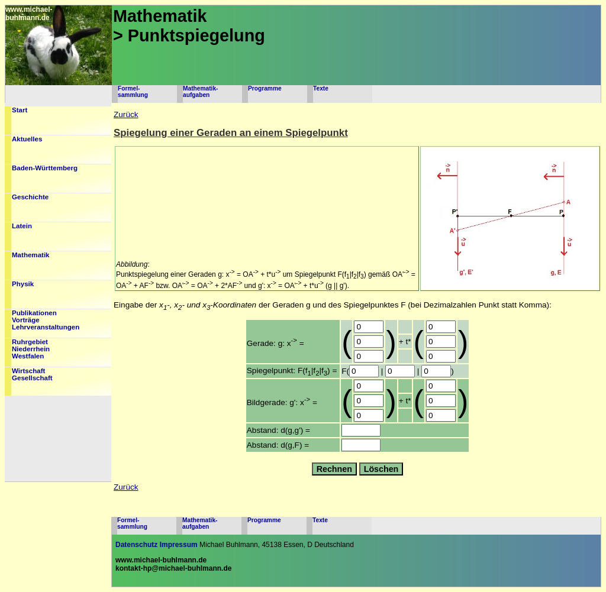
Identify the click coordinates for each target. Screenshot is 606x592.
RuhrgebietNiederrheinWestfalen (31, 349)
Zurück (126, 114)
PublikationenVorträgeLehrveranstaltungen (45, 320)
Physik (23, 283)
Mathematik (31, 254)
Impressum (179, 545)
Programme (265, 88)
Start (19, 110)
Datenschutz (136, 545)
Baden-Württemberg (45, 168)
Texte (320, 88)
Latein (22, 225)
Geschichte (30, 196)
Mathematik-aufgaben (200, 91)
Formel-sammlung (133, 91)
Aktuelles (27, 139)
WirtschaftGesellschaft (32, 374)
